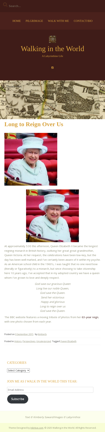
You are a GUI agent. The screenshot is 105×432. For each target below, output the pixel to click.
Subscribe (17, 399)
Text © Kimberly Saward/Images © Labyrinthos (52, 417)
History (17, 341)
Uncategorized (43, 341)
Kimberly (42, 334)
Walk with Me (58, 20)
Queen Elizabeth (68, 341)
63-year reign (90, 317)
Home (17, 20)
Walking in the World (52, 49)
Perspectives (29, 341)
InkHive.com (36, 427)
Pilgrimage (34, 20)
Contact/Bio (83, 20)
